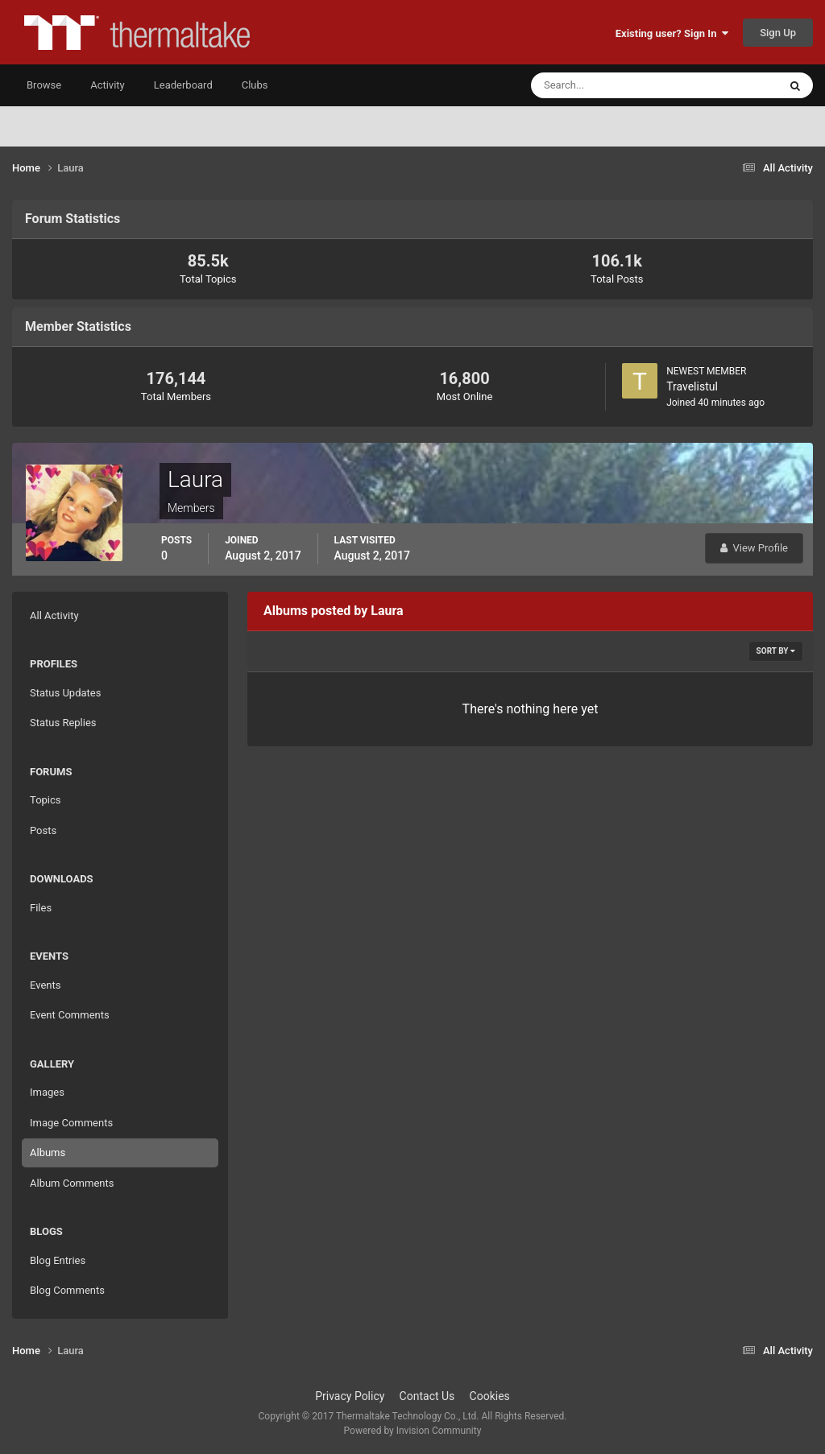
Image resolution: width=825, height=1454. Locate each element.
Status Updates (65, 693)
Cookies (490, 1396)
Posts (43, 830)
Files (41, 908)
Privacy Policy (349, 1396)
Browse (44, 85)
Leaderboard (183, 85)
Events (45, 985)
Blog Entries (57, 1260)
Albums (47, 1152)
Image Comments (71, 1123)
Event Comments (70, 1015)
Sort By (776, 650)
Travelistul (692, 386)
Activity (107, 85)
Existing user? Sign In (672, 33)
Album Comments (72, 1183)
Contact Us (427, 1396)
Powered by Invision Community (413, 1430)
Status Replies (63, 723)
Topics (45, 800)
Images (47, 1092)
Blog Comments (67, 1290)
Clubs (255, 85)
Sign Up (778, 33)
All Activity (54, 615)
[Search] (605, 85)
